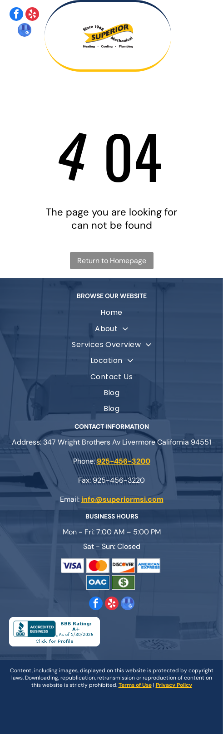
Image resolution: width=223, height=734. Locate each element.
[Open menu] (204, 36)
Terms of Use (135, 685)
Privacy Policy (174, 685)
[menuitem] (111, 312)
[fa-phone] (37, 62)
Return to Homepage (111, 260)
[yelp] (32, 15)
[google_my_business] (24, 31)
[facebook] (16, 15)
